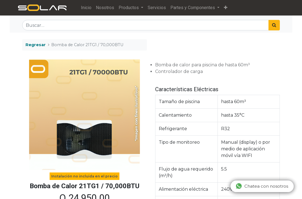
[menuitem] (87, 7)
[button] (226, 7)
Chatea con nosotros (262, 186)
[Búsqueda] (274, 25)
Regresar (35, 44)
